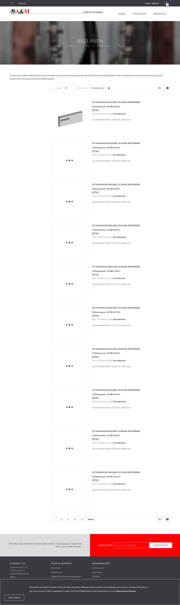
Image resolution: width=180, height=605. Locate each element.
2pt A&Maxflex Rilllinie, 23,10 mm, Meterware (116, 472)
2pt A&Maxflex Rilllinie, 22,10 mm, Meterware (116, 143)
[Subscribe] (160, 545)
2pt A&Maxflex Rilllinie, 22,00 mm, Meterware (116, 102)
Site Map (96, 576)
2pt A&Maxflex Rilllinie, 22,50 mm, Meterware (116, 225)
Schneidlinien (104, 45)
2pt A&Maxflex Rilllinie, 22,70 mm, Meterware (116, 308)
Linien (87, 45)
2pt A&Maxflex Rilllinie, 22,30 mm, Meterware (116, 184)
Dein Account (98, 568)
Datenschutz (56, 572)
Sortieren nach (82, 88)
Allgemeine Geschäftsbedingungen (66, 576)
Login (147, 3)
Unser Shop (97, 572)
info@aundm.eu (22, 573)
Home (56, 45)
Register (155, 3)
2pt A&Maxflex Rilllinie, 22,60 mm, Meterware (116, 266)
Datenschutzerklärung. (126, 591)
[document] (90, 592)
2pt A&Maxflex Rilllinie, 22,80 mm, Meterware (116, 349)
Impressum (56, 568)
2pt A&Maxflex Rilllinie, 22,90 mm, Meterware (116, 390)
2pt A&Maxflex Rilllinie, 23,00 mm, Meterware (116, 431)
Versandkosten (119, 113)
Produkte (72, 45)
